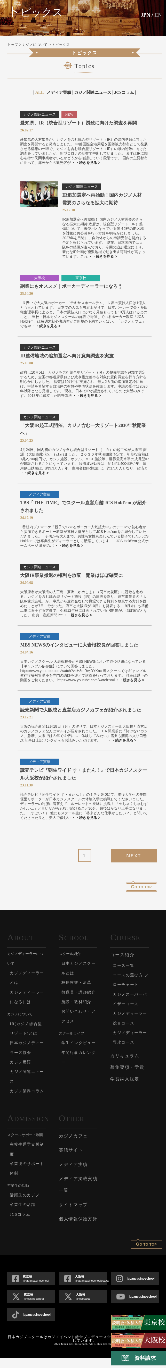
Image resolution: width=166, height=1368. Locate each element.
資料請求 (139, 1358)
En (158, 15)
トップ (12, 45)
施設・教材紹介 (78, 1011)
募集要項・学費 (127, 1067)
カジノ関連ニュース (92, 92)
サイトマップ (73, 1214)
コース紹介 (122, 954)
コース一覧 (125, 965)
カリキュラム (124, 1055)
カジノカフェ (73, 1145)
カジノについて (35, 45)
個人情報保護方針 (78, 1228)
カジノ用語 (22, 1062)
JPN (144, 15)
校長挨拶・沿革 (78, 982)
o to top (141, 886)
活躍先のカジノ (27, 1204)
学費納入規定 (124, 1079)
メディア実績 (58, 92)
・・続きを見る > (86, 163)
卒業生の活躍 (24, 1214)
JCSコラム (124, 92)
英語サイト (71, 1159)
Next (133, 855)
